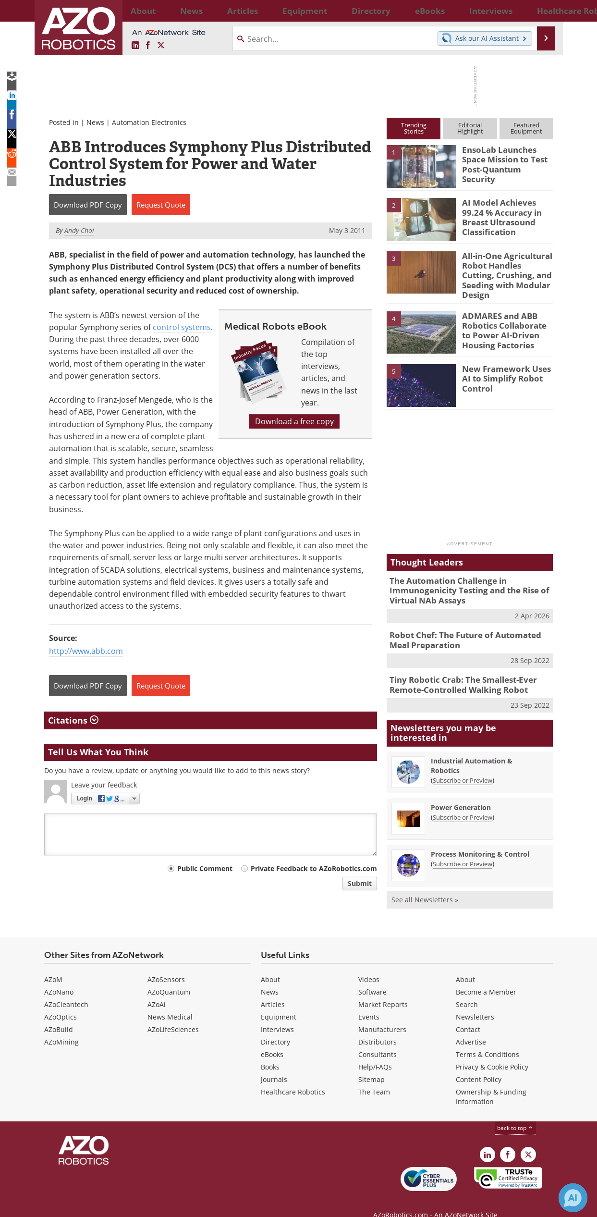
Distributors (377, 1026)
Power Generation (461, 792)
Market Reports (383, 989)
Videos (368, 964)
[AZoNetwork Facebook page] (148, 45)
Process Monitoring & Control (480, 838)
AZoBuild (58, 1014)
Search (467, 989)
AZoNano (58, 976)
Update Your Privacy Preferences (117, 1204)
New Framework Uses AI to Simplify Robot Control (505, 369)
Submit (360, 883)
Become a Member (486, 976)
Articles (273, 989)
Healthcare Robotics (293, 1076)
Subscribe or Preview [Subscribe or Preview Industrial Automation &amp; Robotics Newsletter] (462, 765)
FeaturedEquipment (526, 128)
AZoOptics (60, 1001)
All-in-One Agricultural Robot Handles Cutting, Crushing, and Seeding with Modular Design (504, 268)
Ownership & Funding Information (491, 1081)
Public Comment (204, 868)
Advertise (471, 1026)
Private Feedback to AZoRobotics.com (314, 868)
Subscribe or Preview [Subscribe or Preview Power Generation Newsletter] (462, 802)
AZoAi (156, 989)
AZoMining (61, 1026)
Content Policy (478, 1064)
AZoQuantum (168, 976)
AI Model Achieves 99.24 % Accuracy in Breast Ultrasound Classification (505, 215)
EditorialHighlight (470, 128)
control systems (182, 327)
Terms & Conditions (487, 1039)
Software (372, 976)
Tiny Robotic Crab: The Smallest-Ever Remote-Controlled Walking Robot (456, 671)
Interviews (277, 1014)
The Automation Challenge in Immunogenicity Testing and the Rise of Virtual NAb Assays (462, 581)
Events (368, 1001)
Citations (73, 720)
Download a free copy (294, 421)
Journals (274, 1064)
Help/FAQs (375, 1051)
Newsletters (475, 1001)
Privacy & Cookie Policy (492, 1051)
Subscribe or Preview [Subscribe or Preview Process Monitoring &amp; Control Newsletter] (462, 848)
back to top (515, 1112)
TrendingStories (413, 128)
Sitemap (371, 1064)
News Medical (170, 1001)
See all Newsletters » (424, 884)
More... (542, 10)
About (270, 964)
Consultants (377, 1039)
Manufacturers (382, 1014)
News (95, 122)
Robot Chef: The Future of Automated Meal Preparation (468, 628)
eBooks (272, 1039)
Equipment (278, 1001)
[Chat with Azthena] (573, 1197)
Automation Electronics (149, 122)
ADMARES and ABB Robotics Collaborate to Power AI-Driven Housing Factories (506, 321)
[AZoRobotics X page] (161, 45)
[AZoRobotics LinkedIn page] (135, 45)
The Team (374, 1076)
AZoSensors (166, 964)
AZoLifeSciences (173, 1014)
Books (270, 1051)
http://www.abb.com (86, 651)
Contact (468, 1014)
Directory (275, 1026)
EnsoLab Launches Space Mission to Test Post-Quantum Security (506, 158)
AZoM (53, 964)
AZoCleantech (66, 989)
